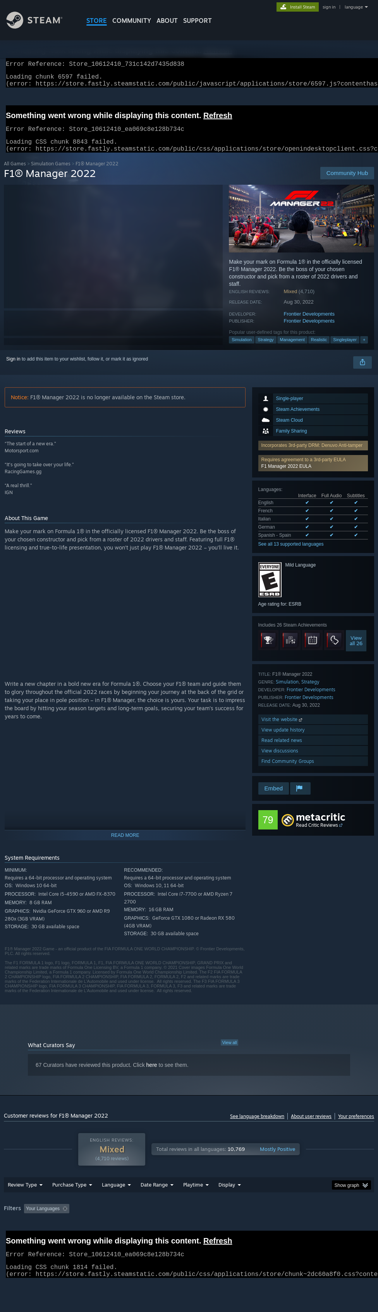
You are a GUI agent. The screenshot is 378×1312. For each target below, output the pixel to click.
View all (229, 1051)
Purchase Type (69, 1205)
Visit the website (282, 729)
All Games (15, 173)
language (354, 7)
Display (226, 1205)
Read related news (281, 749)
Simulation (241, 349)
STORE (96, 20)
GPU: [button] (11, 1239)
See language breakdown (257, 1125)
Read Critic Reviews (317, 834)
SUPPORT (197, 20)
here (151, 1074)
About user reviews (311, 1125)
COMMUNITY (131, 20)
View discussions (279, 760)
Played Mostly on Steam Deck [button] (236, 1228)
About (167, 20)
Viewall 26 (356, 650)
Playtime (193, 1205)
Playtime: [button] (181, 1228)
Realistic (319, 349)
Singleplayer (345, 349)
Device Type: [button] (45, 1239)
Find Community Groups (287, 770)
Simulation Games (50, 173)
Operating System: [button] (301, 1228)
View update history (283, 739)
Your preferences (356, 1125)
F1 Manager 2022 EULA (286, 475)
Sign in (13, 368)
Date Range (154, 1205)
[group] (189, 1234)
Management (292, 349)
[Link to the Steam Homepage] (40, 26)
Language (113, 1205)
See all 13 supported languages (291, 553)
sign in (329, 7)
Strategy (266, 349)
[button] (313, 472)
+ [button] (364, 349)
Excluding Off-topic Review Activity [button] (120, 1228)
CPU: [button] (341, 1228)
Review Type (22, 1205)
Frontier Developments (309, 323)
